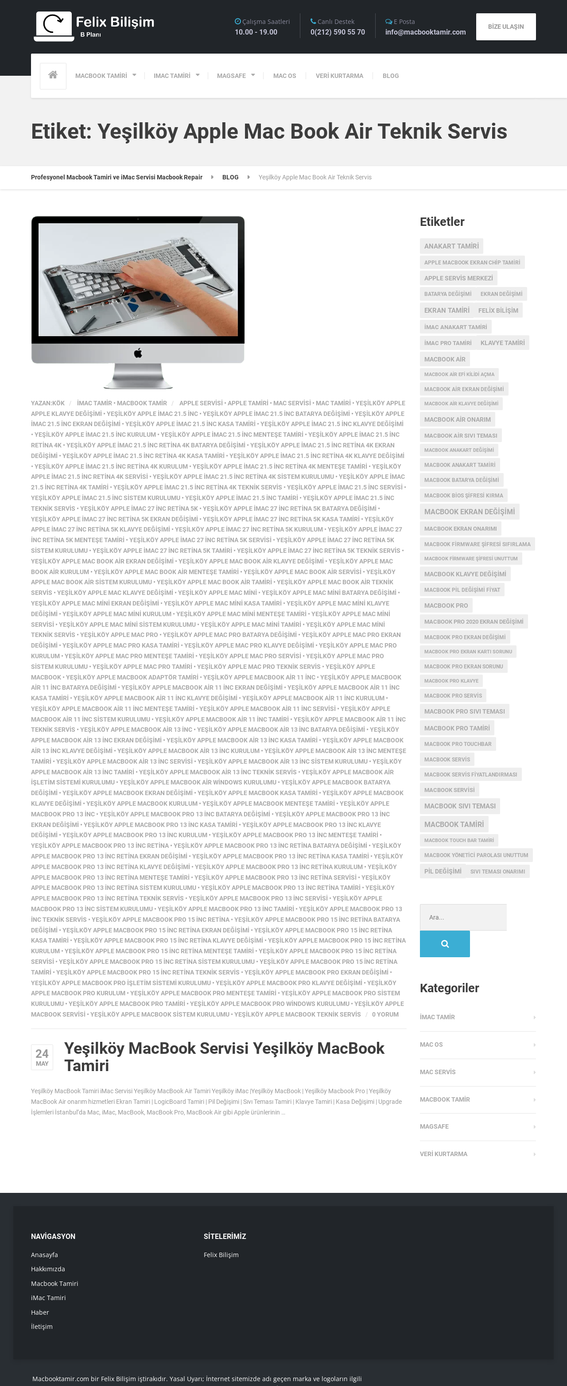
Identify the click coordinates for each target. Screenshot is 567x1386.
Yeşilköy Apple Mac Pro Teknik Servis (259, 666)
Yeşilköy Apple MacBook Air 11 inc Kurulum (313, 698)
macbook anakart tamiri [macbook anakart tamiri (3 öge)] (460, 465)
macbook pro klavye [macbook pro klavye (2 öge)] (451, 681)
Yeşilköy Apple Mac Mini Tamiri (251, 624)
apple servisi (201, 403)
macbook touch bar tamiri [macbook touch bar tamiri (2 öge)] (459, 840)
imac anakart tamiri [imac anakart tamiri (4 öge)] (455, 327)
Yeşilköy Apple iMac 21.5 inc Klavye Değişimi (332, 423)
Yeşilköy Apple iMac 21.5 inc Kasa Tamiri (190, 423)
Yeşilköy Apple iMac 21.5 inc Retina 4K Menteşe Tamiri (280, 466)
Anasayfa (44, 1228)
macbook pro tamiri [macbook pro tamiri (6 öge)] (457, 728)
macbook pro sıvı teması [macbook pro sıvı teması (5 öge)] (464, 711)
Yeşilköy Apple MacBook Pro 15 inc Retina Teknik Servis (148, 972)
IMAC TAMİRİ (172, 75)
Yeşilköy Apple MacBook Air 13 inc (136, 729)
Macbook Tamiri (54, 1257)
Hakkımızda (48, 1242)
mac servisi (292, 403)
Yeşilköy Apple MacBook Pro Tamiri (127, 1003)
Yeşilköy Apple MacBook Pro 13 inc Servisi (258, 898)
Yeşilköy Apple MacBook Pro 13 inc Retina (100, 845)
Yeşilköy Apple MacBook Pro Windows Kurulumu (270, 1003)
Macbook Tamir (142, 403)
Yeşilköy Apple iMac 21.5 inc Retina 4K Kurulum (111, 466)
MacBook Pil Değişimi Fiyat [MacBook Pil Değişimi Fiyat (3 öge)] (462, 590)
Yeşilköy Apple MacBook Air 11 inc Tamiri (222, 719)
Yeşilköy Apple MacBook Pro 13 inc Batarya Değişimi (185, 814)
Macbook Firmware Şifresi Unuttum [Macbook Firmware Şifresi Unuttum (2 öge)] (471, 559)
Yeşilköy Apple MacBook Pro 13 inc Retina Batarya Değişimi (270, 845)
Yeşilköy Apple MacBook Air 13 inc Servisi (124, 761)
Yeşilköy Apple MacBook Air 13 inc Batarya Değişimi (281, 729)
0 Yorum (385, 1014)
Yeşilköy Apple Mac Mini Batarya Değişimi (329, 592)
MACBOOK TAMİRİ (101, 75)
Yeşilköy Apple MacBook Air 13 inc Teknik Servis (218, 772)
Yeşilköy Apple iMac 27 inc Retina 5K (139, 508)
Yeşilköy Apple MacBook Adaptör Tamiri (132, 677)
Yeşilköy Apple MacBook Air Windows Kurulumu (198, 782)
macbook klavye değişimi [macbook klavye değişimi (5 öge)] (465, 574)
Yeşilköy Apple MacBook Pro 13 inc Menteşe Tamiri (295, 835)
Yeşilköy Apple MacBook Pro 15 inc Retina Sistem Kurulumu (157, 961)
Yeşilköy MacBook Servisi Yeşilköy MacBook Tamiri (224, 1057)
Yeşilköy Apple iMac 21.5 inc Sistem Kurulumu (105, 497)
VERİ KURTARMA (339, 75)
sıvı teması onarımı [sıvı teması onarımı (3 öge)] (497, 872)
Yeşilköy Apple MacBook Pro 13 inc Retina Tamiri (281, 887)
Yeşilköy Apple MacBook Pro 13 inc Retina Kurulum (279, 866)
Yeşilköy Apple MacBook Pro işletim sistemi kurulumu (121, 982)
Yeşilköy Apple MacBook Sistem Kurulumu (159, 1014)
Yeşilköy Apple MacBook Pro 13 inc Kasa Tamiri (160, 824)
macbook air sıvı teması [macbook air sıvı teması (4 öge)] (460, 435)
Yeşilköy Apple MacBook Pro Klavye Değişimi (289, 982)
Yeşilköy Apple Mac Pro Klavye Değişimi (249, 645)
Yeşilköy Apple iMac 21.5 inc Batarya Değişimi (276, 413)
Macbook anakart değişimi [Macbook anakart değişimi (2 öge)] (459, 450)
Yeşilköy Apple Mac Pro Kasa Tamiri (120, 645)
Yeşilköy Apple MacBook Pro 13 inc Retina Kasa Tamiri (280, 856)
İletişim (42, 1300)
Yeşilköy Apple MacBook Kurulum (142, 803)
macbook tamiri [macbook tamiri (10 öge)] (454, 824)
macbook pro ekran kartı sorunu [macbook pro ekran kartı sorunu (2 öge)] (468, 652)
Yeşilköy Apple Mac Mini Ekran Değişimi (95, 603)
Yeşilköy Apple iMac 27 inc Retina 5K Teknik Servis (318, 550)
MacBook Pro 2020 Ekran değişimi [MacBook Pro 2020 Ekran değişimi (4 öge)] (474, 621)
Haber (40, 1285)
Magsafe (434, 1099)
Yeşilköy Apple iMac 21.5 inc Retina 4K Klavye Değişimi (316, 455)
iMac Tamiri (48, 1271)
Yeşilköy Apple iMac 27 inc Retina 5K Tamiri (162, 550)
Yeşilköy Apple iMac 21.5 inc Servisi (345, 487)
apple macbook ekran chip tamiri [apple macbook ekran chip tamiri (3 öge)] (472, 263)
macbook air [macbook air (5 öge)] (445, 359)
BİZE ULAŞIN (506, 26)
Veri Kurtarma (443, 1127)
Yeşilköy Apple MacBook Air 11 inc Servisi (267, 708)
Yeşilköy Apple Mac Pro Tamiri (142, 666)
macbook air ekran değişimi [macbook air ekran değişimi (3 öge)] (464, 389)
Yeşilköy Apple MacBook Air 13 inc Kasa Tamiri (242, 740)
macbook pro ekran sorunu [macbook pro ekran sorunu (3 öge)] (463, 667)
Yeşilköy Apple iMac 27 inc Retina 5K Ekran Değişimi (114, 519)
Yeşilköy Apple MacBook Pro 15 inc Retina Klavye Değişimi (168, 940)
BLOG (391, 75)
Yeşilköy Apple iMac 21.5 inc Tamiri (241, 497)
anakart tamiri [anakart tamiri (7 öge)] (451, 246)
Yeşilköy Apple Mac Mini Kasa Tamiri (223, 603)
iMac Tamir (94, 403)
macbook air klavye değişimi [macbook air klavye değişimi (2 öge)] (461, 404)
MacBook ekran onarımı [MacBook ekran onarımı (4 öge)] (460, 528)
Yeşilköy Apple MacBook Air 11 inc (259, 677)
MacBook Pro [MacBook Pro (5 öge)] (446, 605)
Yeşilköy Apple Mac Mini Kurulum (116, 613)
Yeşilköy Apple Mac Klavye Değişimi (115, 592)
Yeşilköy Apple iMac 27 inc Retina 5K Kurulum (249, 529)
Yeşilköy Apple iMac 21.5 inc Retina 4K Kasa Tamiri (143, 455)
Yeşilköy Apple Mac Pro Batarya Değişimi (230, 634)
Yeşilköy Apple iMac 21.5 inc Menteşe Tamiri (232, 434)
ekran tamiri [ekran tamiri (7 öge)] (447, 310)
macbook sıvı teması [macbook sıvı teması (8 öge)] (460, 806)
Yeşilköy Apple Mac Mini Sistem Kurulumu (127, 624)
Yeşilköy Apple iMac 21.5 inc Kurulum (95, 434)
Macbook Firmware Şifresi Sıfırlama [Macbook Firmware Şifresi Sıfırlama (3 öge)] (477, 544)
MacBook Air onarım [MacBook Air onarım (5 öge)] (457, 419)
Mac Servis (438, 1045)
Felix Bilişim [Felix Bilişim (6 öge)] (498, 310)
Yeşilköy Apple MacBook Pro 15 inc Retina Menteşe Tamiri (159, 951)
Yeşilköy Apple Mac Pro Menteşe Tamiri (129, 656)
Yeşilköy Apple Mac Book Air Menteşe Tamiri (166, 571)
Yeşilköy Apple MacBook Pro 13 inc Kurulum (134, 835)
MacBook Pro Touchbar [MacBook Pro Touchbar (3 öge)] (458, 744)
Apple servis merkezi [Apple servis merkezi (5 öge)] (458, 278)
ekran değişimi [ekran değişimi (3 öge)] (502, 294)
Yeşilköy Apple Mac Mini (217, 592)
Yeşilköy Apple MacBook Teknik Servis (297, 1014)
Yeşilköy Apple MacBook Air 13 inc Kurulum (188, 750)
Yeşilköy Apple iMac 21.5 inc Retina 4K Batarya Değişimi (155, 445)
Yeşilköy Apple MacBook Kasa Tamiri (258, 792)
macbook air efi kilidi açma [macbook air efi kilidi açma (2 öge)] (459, 374)
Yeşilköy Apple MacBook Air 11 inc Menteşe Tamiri (112, 708)
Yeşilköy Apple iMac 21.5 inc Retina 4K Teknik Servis (197, 487)
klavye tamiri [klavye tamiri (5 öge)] (503, 342)
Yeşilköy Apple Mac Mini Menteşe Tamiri (241, 613)
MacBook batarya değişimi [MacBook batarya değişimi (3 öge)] (461, 480)
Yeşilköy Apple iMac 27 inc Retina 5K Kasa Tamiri (281, 519)
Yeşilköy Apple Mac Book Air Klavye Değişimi (251, 561)
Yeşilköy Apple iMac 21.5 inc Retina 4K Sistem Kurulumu (243, 476)
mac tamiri (333, 403)
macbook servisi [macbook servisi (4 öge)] (449, 790)
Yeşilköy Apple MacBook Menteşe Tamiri (268, 803)
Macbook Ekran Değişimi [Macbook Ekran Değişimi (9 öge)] (469, 512)
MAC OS (284, 75)
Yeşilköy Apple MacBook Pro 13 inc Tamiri (226, 908)
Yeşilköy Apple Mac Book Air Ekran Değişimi (102, 561)
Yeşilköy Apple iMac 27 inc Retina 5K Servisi (200, 540)
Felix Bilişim (221, 1228)
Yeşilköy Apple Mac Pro (119, 634)
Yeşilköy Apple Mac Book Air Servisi (302, 571)
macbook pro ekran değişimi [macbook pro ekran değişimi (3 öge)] (465, 637)
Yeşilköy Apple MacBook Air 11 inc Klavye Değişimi (155, 698)
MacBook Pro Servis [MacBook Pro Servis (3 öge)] (453, 696)
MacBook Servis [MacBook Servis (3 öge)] (447, 760)
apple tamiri (248, 403)
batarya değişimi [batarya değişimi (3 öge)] (448, 294)
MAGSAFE (231, 75)
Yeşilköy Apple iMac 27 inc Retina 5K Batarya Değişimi (290, 508)
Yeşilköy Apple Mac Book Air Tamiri (214, 582)
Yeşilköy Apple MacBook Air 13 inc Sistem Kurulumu (283, 761)
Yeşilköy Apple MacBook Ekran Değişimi (127, 792)
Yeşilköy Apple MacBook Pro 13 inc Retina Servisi (275, 877)
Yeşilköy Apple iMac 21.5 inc (152, 413)
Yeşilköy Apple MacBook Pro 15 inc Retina (160, 919)
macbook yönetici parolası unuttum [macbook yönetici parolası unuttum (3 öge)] (476, 855)
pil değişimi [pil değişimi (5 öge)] (443, 871)
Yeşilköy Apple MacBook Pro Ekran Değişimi (316, 972)
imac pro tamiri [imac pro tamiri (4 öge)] (448, 343)
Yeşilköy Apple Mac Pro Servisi (250, 656)
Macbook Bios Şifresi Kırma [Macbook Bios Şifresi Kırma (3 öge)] (463, 496)
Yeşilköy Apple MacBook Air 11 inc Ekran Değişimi (202, 687)
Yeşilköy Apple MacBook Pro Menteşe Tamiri (203, 993)
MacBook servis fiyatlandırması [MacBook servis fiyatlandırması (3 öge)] (470, 775)
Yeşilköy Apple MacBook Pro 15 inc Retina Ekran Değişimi (155, 930)
